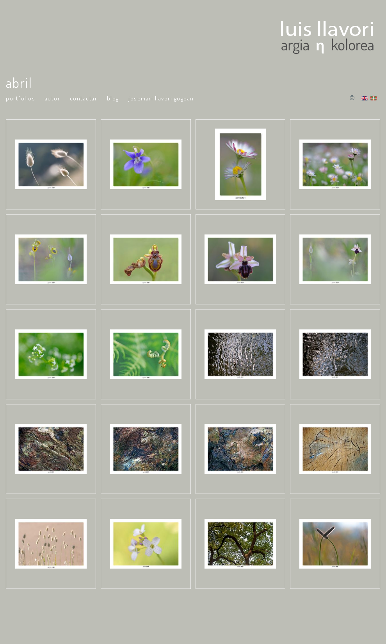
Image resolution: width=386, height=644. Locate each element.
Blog (113, 98)
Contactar (84, 98)
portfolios (20, 98)
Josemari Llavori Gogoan (161, 98)
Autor (52, 98)
